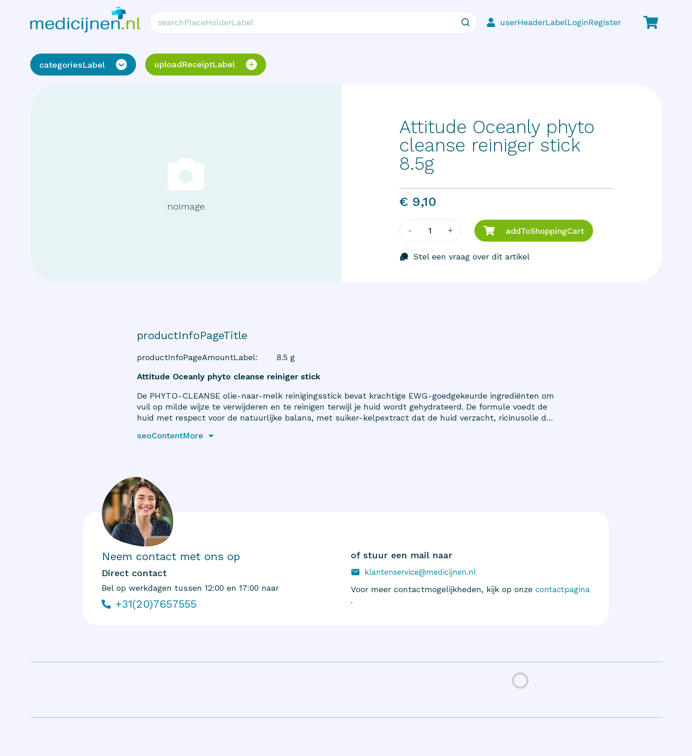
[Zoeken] (465, 22)
